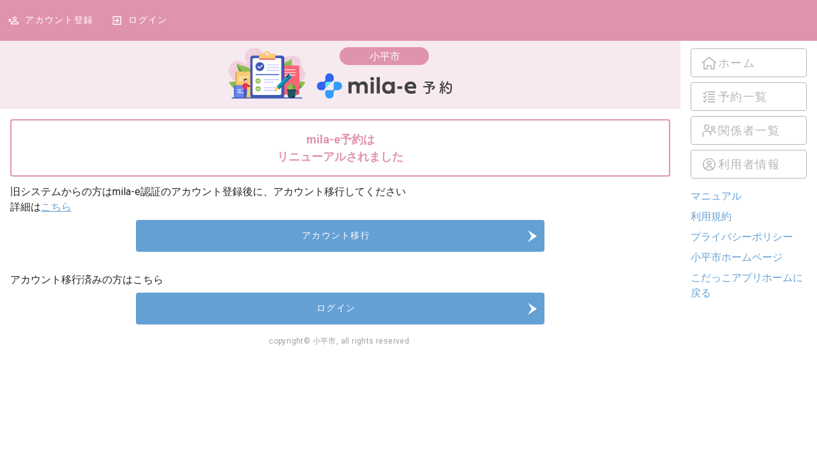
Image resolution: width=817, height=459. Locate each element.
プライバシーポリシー (742, 237)
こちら (56, 207)
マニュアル (716, 196)
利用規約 (711, 216)
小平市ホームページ (737, 257)
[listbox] (748, 113)
